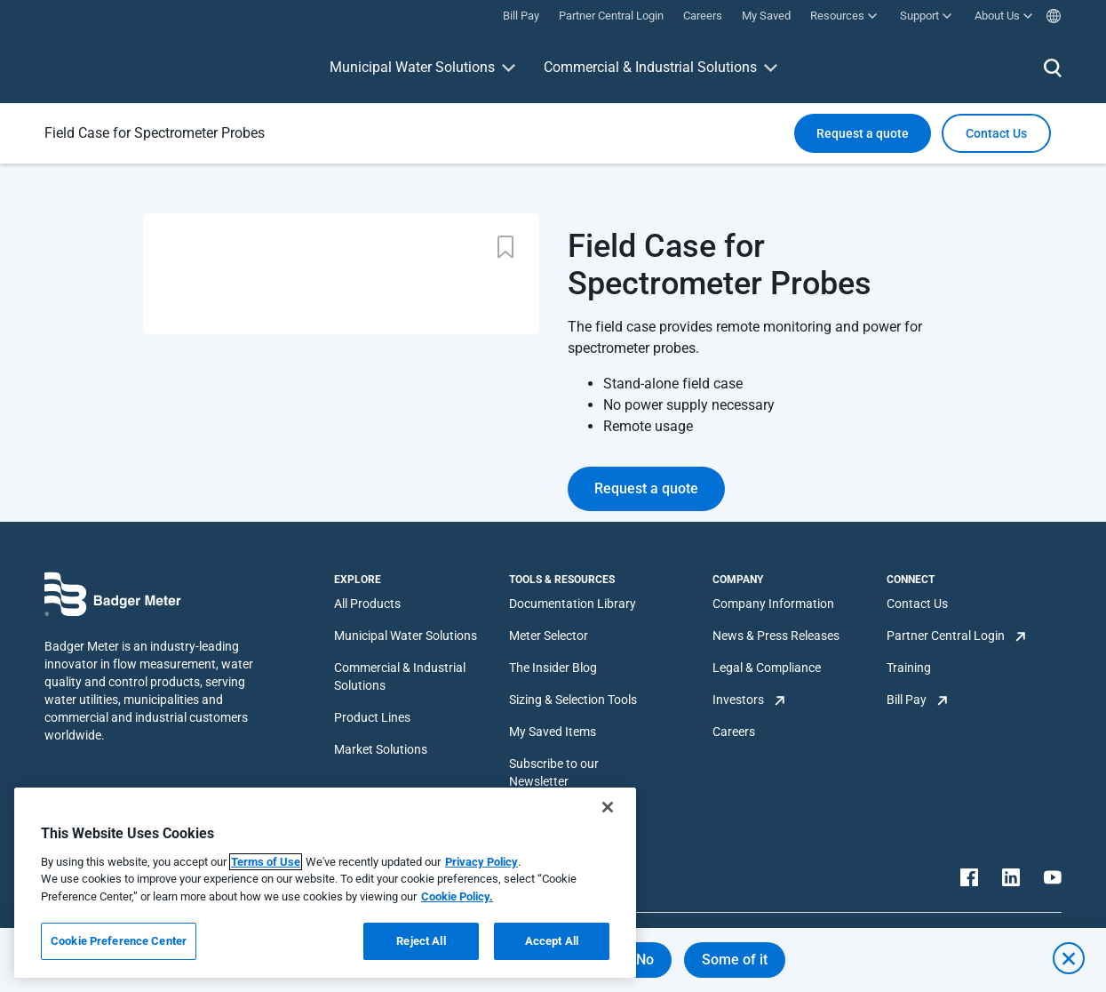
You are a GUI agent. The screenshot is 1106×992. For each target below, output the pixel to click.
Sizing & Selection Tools (573, 699)
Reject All (420, 941)
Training (909, 667)
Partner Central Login (946, 635)
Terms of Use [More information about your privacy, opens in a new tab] (265, 861)
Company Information (773, 603)
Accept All (551, 941)
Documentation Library (572, 603)
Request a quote (862, 133)
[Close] (607, 807)
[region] (325, 883)
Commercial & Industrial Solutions (650, 67)
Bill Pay (907, 699)
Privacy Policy (481, 861)
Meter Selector (548, 635)
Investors (738, 699)
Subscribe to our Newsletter (554, 772)
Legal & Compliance (766, 667)
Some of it (735, 959)
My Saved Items (552, 731)
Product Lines (372, 717)
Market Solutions (380, 749)
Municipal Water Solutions (412, 67)
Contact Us (917, 603)
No (645, 959)
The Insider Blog (553, 667)
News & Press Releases (775, 635)
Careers (733, 731)
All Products (367, 603)
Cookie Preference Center (119, 941)
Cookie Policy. (457, 896)
